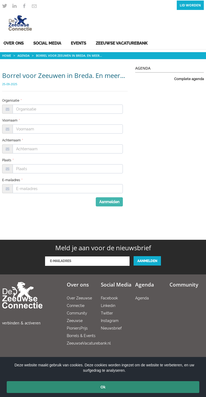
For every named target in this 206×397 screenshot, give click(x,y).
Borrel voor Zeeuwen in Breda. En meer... (69, 55)
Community (77, 313)
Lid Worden (190, 5)
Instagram (110, 321)
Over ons (13, 43)
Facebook (109, 298)
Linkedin (108, 305)
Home (6, 55)
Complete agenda (189, 79)
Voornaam (11, 120)
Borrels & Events (81, 336)
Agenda (23, 55)
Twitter (107, 313)
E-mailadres (12, 180)
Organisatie (12, 100)
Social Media (47, 43)
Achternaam (12, 140)
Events (78, 43)
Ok (103, 387)
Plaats (8, 160)
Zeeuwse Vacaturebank (122, 43)
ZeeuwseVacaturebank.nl (89, 343)
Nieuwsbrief (111, 328)
